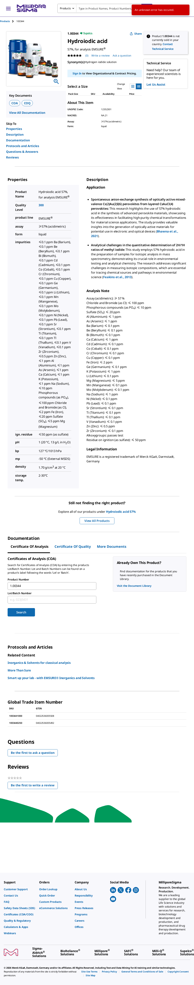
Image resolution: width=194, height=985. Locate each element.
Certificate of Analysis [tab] (29, 546)
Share (136, 33)
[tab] (8, 21)
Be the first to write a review (34, 786)
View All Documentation (27, 113)
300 (41, 205)
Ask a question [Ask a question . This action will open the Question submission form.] (122, 55)
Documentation (18, 140)
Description (15, 134)
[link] (19, 889)
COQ (27, 103)
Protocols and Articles (22, 146)
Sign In (77, 73)
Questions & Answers (22, 152)
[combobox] (104, 8)
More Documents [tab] (111, 546)
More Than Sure (19, 670)
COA (14, 103)
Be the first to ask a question (33, 753)
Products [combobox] (65, 8)
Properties (14, 129)
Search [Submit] (21, 612)
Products (5, 21)
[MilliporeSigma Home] (31, 8)
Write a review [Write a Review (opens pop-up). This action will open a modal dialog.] (100, 55)
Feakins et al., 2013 (117, 277)
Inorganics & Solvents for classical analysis (39, 663)
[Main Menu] (8, 8)
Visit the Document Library (134, 586)
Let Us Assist (155, 84)
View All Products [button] (97, 521)
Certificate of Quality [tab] (73, 546)
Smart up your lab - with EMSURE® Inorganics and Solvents (51, 678)
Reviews (12, 157)
